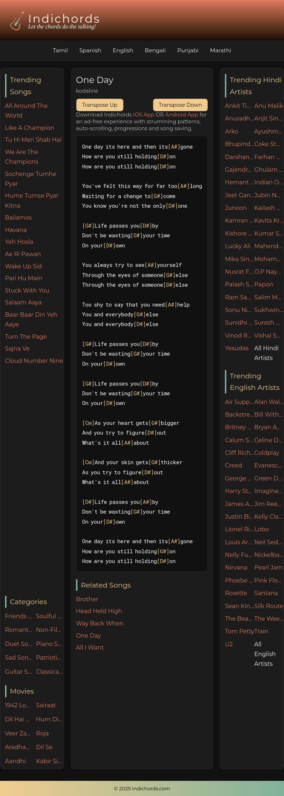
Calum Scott (239, 440)
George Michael (239, 478)
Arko (231, 131)
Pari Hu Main (23, 278)
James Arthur (239, 504)
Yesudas (237, 348)
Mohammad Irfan (269, 259)
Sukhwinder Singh (269, 310)
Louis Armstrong (239, 542)
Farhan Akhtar (269, 157)
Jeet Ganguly (239, 195)
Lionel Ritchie (239, 529)
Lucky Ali (237, 246)
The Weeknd (269, 618)
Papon (263, 284)
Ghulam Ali (269, 169)
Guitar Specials (19, 671)
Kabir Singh (50, 761)
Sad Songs (19, 657)
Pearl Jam (268, 567)
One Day (88, 635)
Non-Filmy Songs (50, 629)
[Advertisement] (34, 481)
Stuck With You (27, 290)
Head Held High (99, 611)
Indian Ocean (269, 182)
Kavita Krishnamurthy (269, 220)
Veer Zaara (19, 733)
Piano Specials (50, 644)
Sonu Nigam (239, 310)
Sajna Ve (17, 348)
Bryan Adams (269, 427)
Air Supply (239, 402)
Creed (233, 465)
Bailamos (18, 217)
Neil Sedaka (269, 542)
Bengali (155, 50)
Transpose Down (180, 105)
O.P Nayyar (269, 271)
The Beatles (239, 618)
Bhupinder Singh (239, 144)
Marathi (220, 50)
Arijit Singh (269, 118)
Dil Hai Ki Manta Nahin (19, 719)
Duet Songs (19, 644)
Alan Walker (269, 402)
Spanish (90, 50)
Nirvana (236, 567)
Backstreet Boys (239, 414)
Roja (42, 733)
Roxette (236, 593)
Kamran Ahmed (239, 220)
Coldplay (266, 452)
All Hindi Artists (266, 353)
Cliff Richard (239, 452)
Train (261, 631)
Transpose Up (99, 105)
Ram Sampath (239, 297)
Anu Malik (268, 105)
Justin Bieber (239, 516)
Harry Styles (239, 491)
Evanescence (269, 465)
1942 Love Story (19, 705)
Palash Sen (239, 284)
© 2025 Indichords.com (142, 788)
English (123, 50)
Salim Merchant (269, 297)
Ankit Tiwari (239, 105)
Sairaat (46, 705)
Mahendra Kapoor (269, 246)
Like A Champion (29, 127)
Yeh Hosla (19, 241)
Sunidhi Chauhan (239, 322)
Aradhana (19, 747)
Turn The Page (26, 336)
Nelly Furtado (239, 554)
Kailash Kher (269, 208)
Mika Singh (239, 259)
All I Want (90, 647)
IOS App (143, 114)
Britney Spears (239, 427)
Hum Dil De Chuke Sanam (50, 719)
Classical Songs (50, 671)
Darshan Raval (239, 157)
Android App (181, 114)
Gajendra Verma (239, 169)
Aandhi (15, 761)
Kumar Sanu (269, 233)
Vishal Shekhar (269, 335)
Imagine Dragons (269, 491)
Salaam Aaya (23, 302)
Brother (87, 599)
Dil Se (44, 747)
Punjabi (188, 50)
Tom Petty (239, 631)
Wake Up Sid (23, 266)
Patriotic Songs (50, 657)
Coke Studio (269, 144)
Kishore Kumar (239, 233)
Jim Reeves (269, 504)
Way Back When (100, 623)
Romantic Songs (19, 629)
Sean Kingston (239, 606)
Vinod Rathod (239, 335)
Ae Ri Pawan (23, 254)
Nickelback (269, 554)
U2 (229, 644)
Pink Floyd (269, 580)
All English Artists (265, 654)
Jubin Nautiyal (269, 195)
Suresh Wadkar (269, 322)
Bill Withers (269, 414)
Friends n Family (19, 616)
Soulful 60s (50, 616)
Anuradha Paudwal (239, 118)
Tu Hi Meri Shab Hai (33, 139)
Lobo (261, 529)
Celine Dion (269, 440)
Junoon (236, 208)
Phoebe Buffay (239, 580)
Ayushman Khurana (269, 131)
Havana (16, 230)
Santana (266, 593)
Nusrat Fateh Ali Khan (239, 271)
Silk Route (268, 606)
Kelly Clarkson (269, 516)
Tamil (60, 50)
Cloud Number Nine (34, 360)
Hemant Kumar (239, 182)
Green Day (269, 478)
